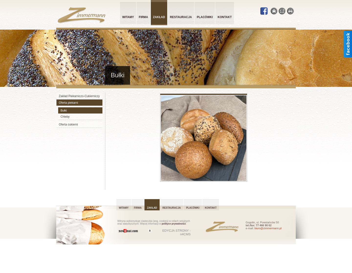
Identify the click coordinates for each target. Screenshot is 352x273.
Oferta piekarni (68, 102)
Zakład (152, 207)
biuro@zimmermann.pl (268, 228)
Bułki (64, 110)
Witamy (128, 17)
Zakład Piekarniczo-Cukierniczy (79, 96)
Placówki (205, 17)
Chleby (65, 116)
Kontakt (225, 17)
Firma (143, 17)
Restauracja (181, 17)
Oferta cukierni (68, 124)
